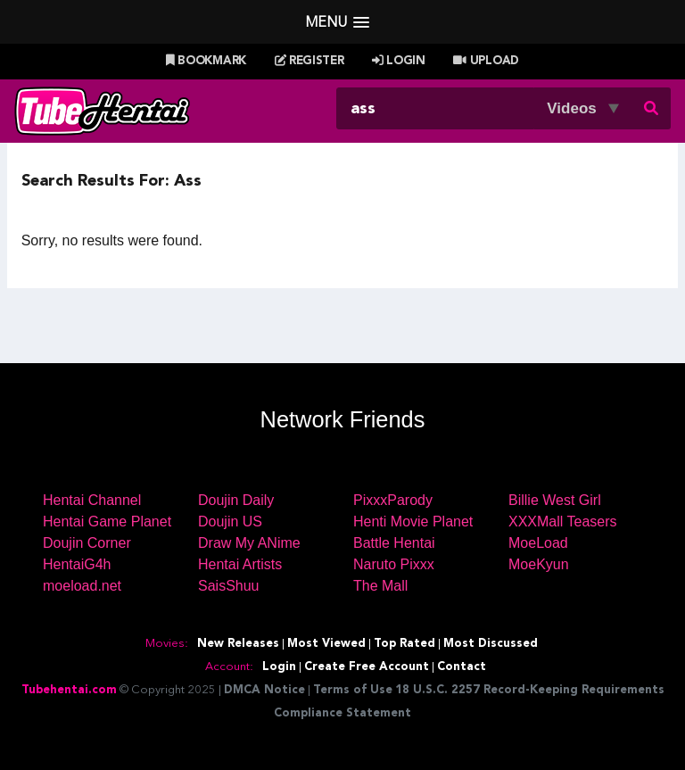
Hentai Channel (92, 500)
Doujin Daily (236, 500)
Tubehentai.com (69, 690)
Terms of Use (352, 690)
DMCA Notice (264, 690)
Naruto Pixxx (393, 564)
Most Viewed (326, 644)
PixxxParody (393, 500)
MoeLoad (538, 543)
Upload (485, 61)
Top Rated (404, 644)
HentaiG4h (77, 564)
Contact (461, 667)
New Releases (238, 644)
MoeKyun (538, 564)
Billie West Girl (554, 500)
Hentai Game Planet (107, 521)
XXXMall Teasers (562, 521)
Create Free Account (366, 667)
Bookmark (206, 61)
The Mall (380, 585)
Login (398, 61)
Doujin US (230, 521)
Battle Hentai (394, 543)
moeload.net (82, 585)
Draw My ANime (249, 543)
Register (309, 61)
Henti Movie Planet (413, 521)
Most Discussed (490, 644)
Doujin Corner (87, 543)
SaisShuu (229, 585)
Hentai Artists (240, 564)
